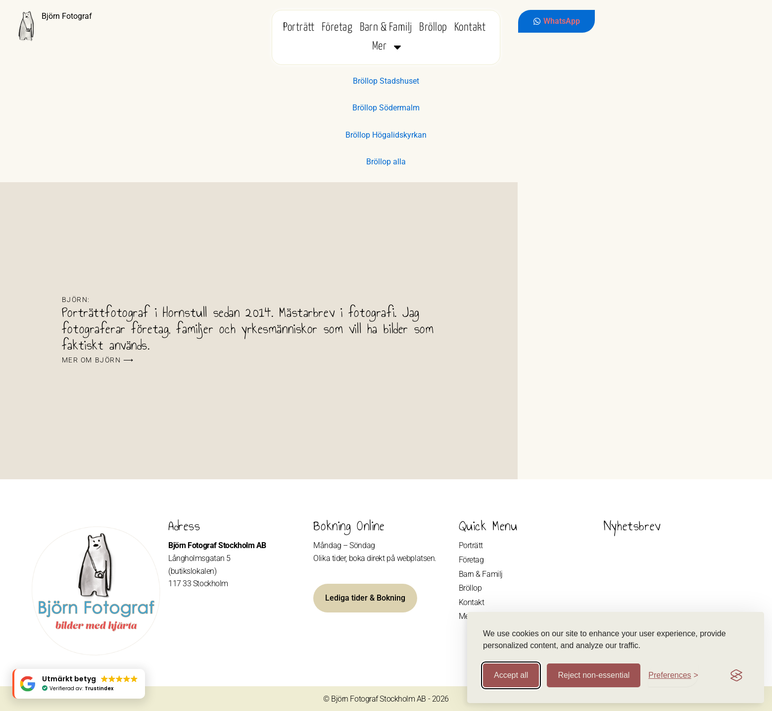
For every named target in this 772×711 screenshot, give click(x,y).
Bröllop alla (386, 161)
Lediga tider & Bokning (365, 598)
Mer (387, 46)
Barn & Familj (386, 27)
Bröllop (433, 27)
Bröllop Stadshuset (386, 81)
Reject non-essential (593, 675)
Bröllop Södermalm (386, 107)
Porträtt (299, 27)
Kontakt (469, 27)
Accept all (511, 675)
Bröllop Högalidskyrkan (386, 135)
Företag (337, 27)
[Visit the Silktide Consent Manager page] (736, 675)
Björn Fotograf (67, 16)
